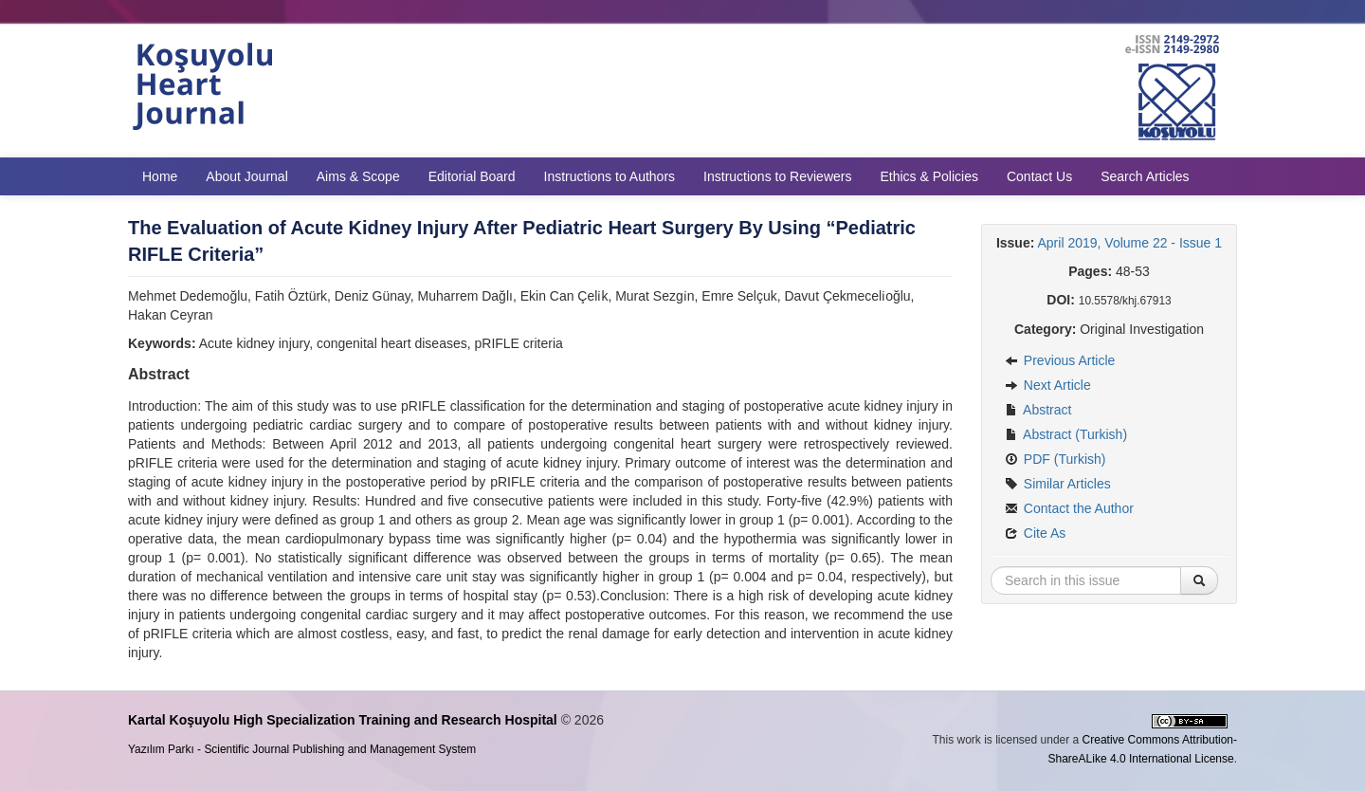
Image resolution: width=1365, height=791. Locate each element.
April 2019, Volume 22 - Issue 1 (1130, 242)
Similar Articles (1058, 483)
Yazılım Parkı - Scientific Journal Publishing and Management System (302, 749)
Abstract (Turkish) (1066, 434)
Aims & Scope (358, 176)
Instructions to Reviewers (777, 176)
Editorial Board (472, 176)
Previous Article (1060, 360)
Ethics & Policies (928, 176)
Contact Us (1039, 176)
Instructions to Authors (610, 176)
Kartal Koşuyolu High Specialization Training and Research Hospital (342, 719)
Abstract (1038, 409)
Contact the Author (1069, 508)
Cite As (1035, 533)
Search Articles (1145, 176)
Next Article (1048, 385)
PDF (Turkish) (1055, 459)
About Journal (246, 176)
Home (159, 176)
